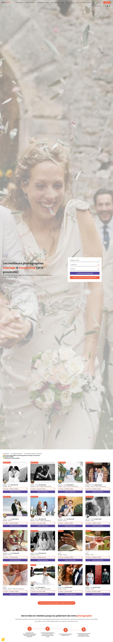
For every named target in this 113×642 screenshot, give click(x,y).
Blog (62, 2)
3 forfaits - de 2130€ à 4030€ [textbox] (11, 591)
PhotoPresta (6, 453)
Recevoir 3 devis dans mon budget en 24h (85, 277)
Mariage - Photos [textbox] (75, 260)
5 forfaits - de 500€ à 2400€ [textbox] (93, 489)
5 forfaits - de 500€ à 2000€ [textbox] (93, 591)
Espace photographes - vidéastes (84, 2)
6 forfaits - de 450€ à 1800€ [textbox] (11, 523)
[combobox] (85, 260)
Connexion (98, 2)
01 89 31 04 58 (98, 6)
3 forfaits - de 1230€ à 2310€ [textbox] (66, 557)
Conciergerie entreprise (43, 2)
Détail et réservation (15, 491)
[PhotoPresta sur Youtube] (107, 6)
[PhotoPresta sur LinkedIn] (109, 6)
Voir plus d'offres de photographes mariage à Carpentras (57, 603)
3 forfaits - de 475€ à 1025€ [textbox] (38, 591)
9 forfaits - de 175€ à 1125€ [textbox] (65, 591)
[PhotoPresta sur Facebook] (103, 6)
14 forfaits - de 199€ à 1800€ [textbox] (11, 557)
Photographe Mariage (16, 453)
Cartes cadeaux (55, 2)
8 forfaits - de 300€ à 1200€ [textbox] (66, 523)
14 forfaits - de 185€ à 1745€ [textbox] (93, 523)
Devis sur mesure (30, 2)
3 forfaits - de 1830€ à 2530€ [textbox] (93, 557)
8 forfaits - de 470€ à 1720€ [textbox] (38, 523)
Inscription (107, 2)
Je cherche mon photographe (84, 273)
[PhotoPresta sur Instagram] (105, 6)
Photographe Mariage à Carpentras (33, 453)
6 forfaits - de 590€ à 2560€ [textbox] (11, 489)
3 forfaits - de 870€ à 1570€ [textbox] (38, 489)
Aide (67, 2)
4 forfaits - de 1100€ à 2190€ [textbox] (66, 489)
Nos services (19, 2)
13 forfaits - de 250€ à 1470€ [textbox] (38, 557)
